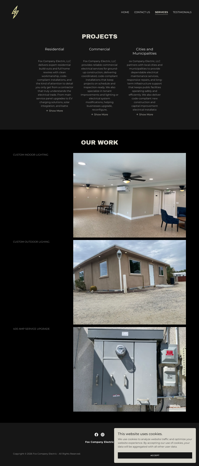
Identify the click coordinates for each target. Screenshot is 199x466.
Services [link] (161, 12)
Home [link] (125, 12)
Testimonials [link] (182, 12)
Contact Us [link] (142, 12)
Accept (164, 455)
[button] (54, 110)
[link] (15, 11)
